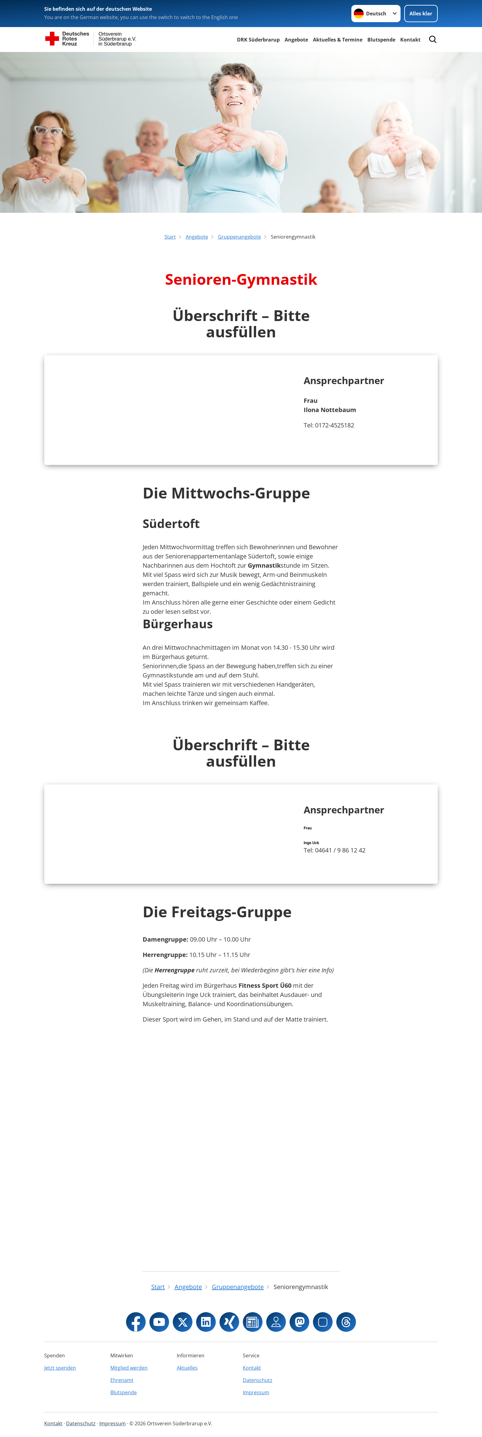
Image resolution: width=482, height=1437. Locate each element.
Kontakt (410, 39)
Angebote (296, 39)
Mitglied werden (129, 1367)
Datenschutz (257, 1380)
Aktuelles (187, 1367)
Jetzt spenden (60, 1367)
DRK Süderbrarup (258, 39)
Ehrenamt (121, 1380)
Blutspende (381, 39)
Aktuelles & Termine (337, 39)
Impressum (256, 1392)
